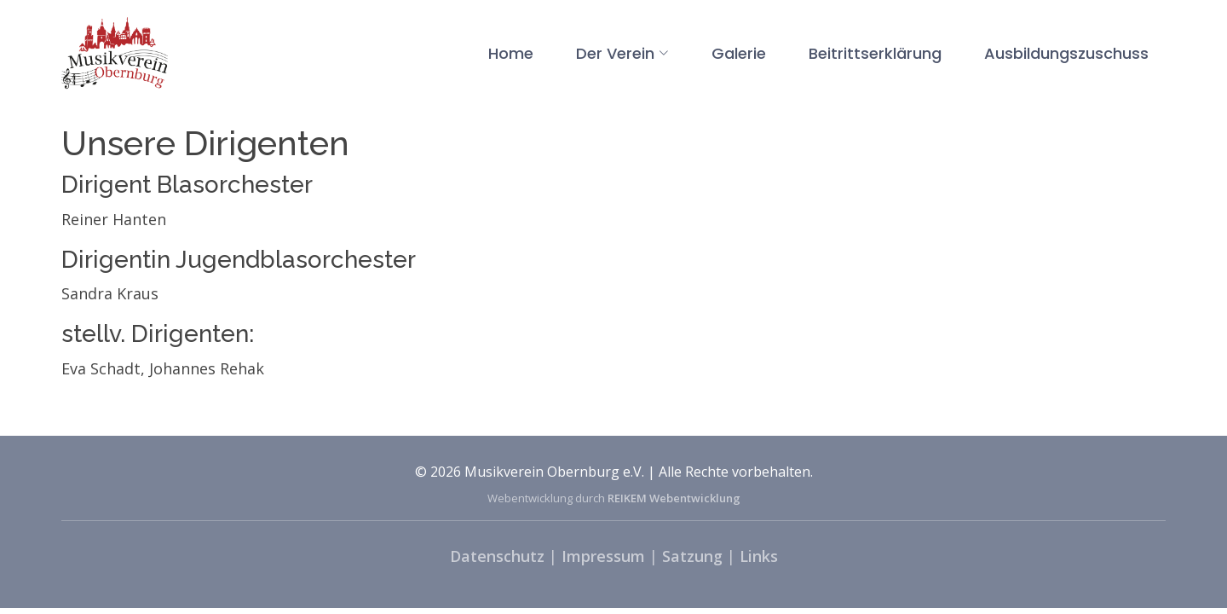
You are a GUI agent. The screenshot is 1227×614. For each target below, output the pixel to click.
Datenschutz (497, 556)
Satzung (692, 556)
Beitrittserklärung (875, 53)
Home (510, 53)
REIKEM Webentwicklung (674, 498)
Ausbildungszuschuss (1066, 53)
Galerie (738, 53)
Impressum (603, 556)
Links (759, 556)
